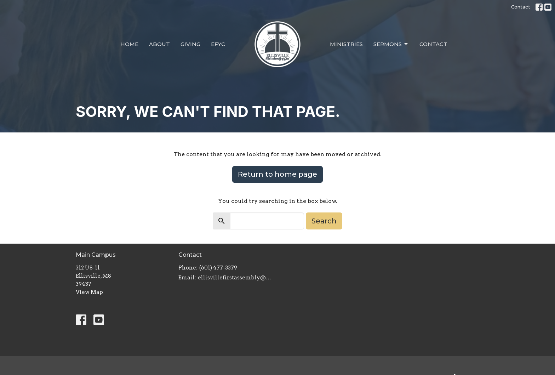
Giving (190, 44)
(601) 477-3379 (218, 268)
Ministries (346, 44)
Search (324, 221)
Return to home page (277, 174)
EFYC (218, 44)
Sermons (391, 44)
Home (129, 44)
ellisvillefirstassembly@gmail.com (236, 277)
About (159, 44)
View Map (89, 292)
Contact (520, 7)
